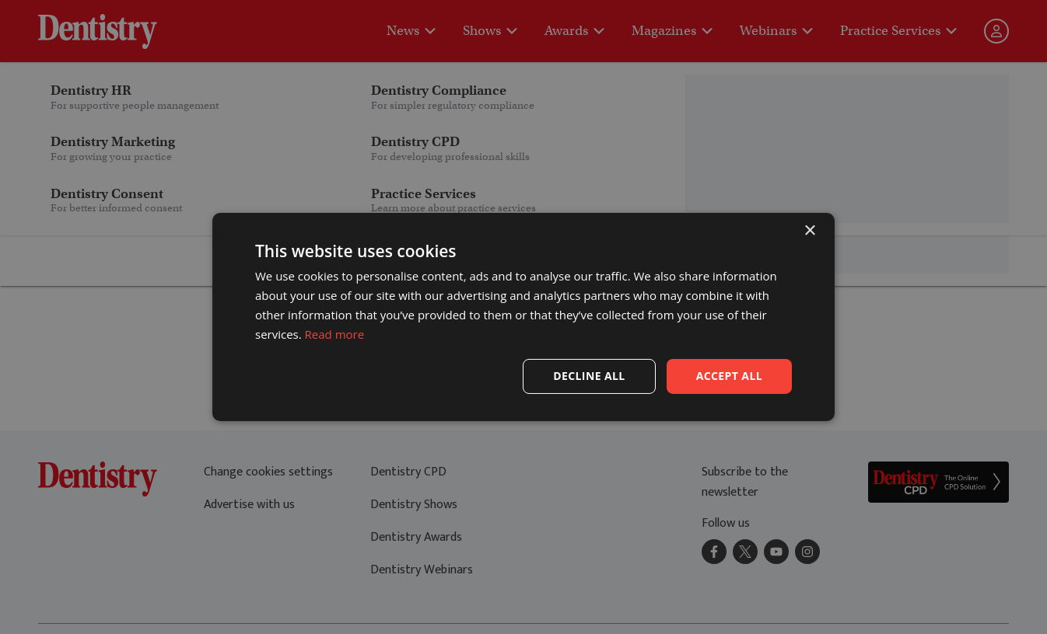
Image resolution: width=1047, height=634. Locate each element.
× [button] (809, 231)
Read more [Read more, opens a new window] (335, 334)
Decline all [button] (589, 375)
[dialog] (523, 317)
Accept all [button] (729, 375)
